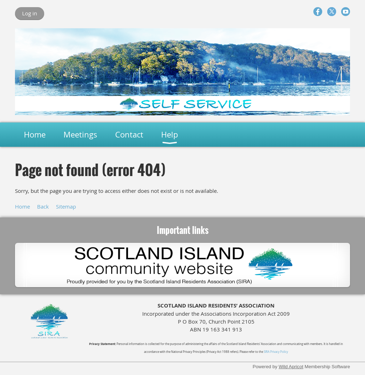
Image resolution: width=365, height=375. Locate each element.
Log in (29, 13)
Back (43, 206)
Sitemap (66, 206)
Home (22, 206)
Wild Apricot (291, 366)
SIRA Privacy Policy (276, 352)
